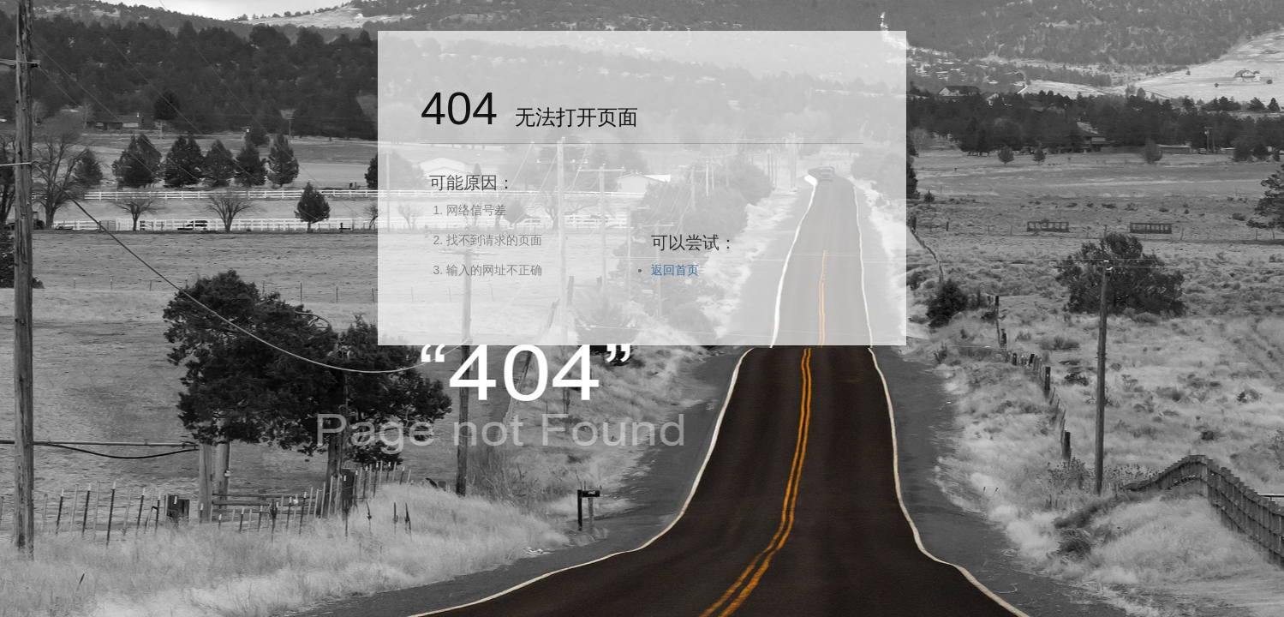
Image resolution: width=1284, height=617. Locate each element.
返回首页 (675, 270)
